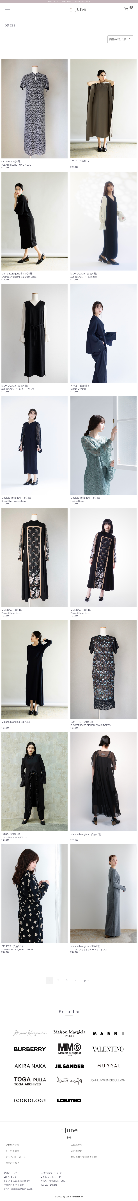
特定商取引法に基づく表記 (84, 1157)
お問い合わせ (12, 1163)
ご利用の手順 (12, 1145)
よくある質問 (12, 1151)
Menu (8, 9)
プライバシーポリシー (17, 1157)
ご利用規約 (76, 1151)
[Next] (86, 980)
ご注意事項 (76, 1145)
